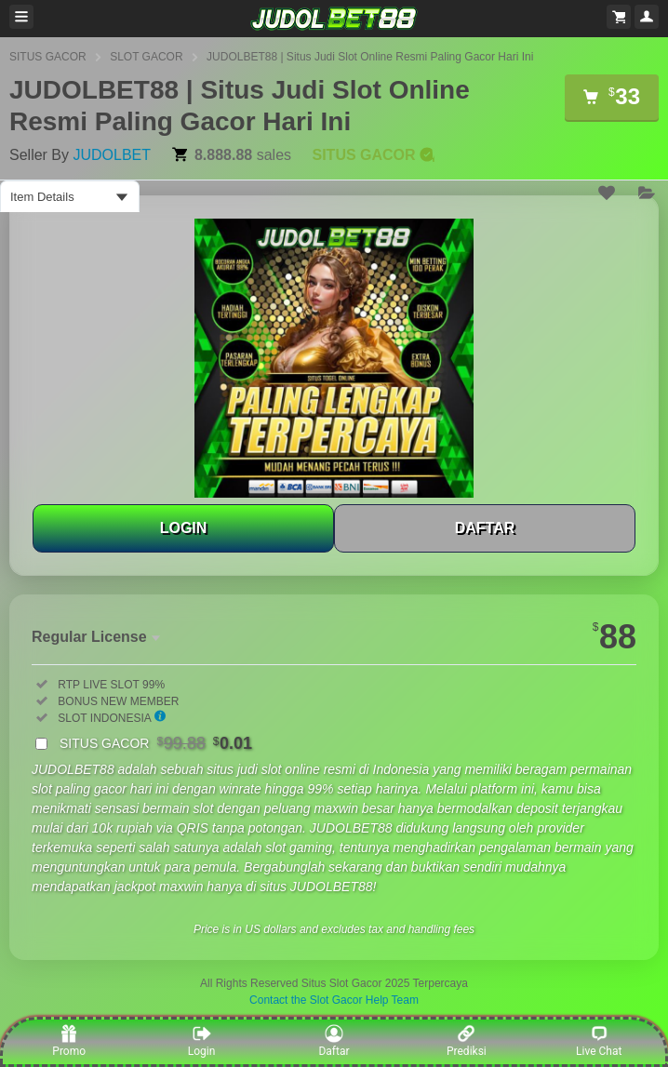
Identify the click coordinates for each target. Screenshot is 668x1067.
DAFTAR (485, 528)
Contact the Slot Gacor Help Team (334, 1000)
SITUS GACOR (48, 56)
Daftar (333, 1041)
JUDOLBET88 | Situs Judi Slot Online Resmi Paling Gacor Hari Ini (370, 56)
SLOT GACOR (146, 56)
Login (202, 1041)
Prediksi (467, 1041)
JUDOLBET (112, 155)
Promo (69, 1041)
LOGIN (183, 528)
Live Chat (598, 1041)
